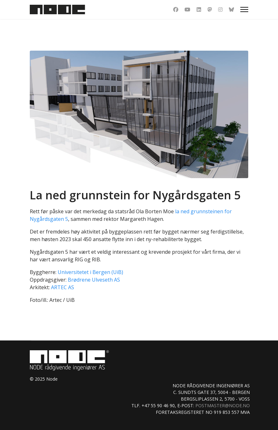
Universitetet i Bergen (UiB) (90, 272)
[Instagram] (220, 9)
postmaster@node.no (222, 405)
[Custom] (231, 9)
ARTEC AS (62, 287)
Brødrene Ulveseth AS (94, 279)
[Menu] (244, 9)
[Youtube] (187, 9)
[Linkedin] (199, 9)
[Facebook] (175, 9)
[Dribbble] (209, 9)
